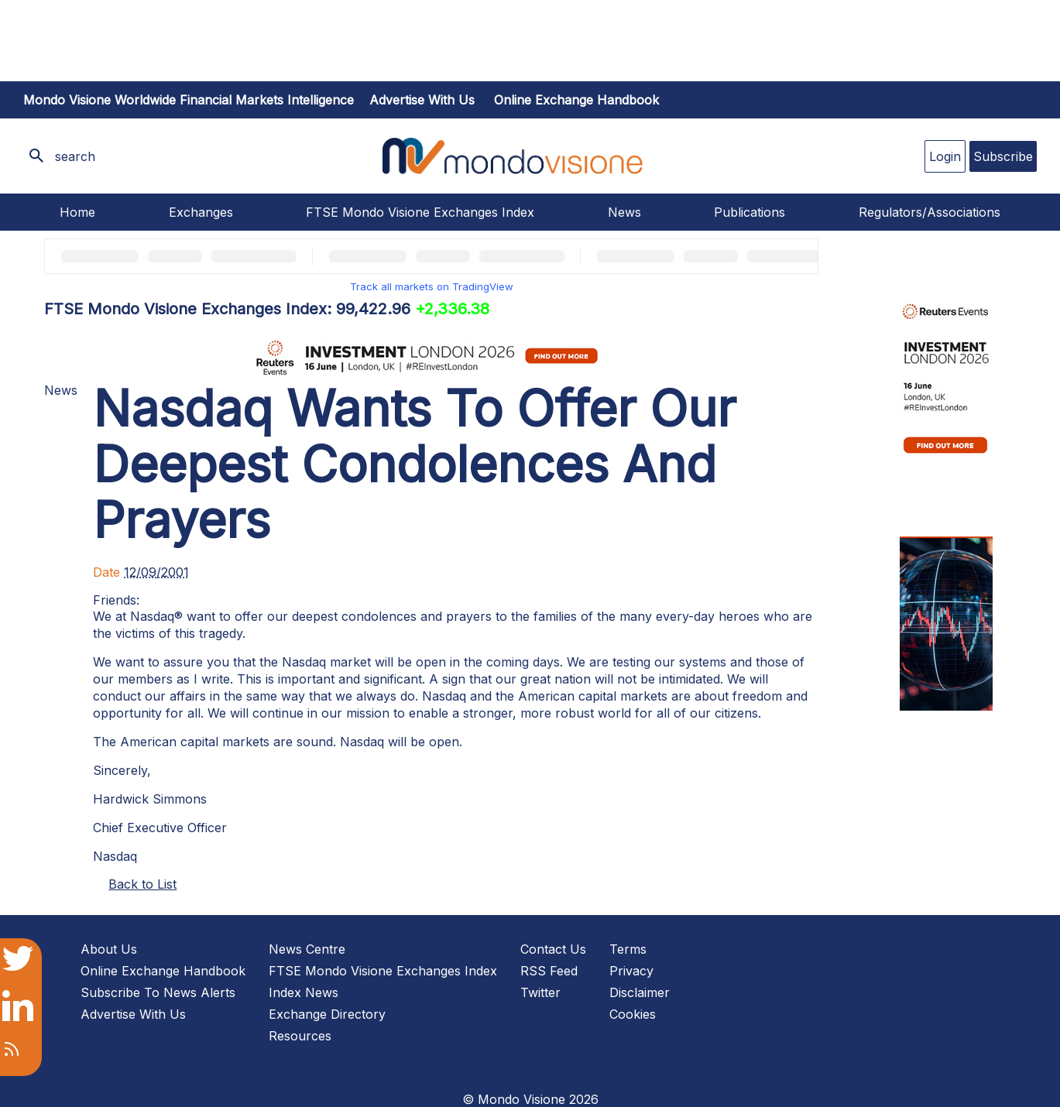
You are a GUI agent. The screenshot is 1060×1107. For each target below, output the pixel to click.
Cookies (632, 1014)
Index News (303, 992)
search (75, 156)
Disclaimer (639, 992)
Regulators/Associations (929, 212)
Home (77, 212)
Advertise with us (422, 100)
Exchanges (201, 212)
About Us (109, 949)
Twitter (540, 992)
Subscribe (1003, 156)
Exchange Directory (327, 1014)
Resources (300, 1036)
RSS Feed (549, 970)
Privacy (631, 970)
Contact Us (553, 949)
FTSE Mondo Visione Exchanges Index (420, 212)
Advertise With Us (133, 1014)
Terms (628, 949)
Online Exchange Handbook (576, 100)
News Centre (307, 949)
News (624, 212)
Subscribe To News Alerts (158, 992)
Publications (749, 212)
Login (945, 156)
